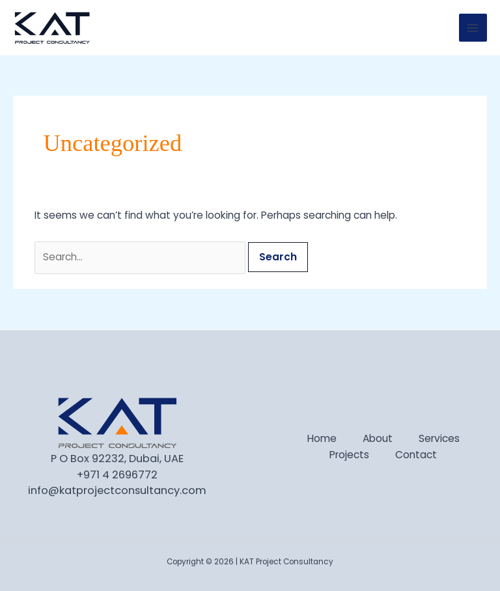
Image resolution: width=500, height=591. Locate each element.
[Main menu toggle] (473, 28)
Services (439, 438)
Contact (416, 454)
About (378, 438)
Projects (349, 454)
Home (322, 438)
